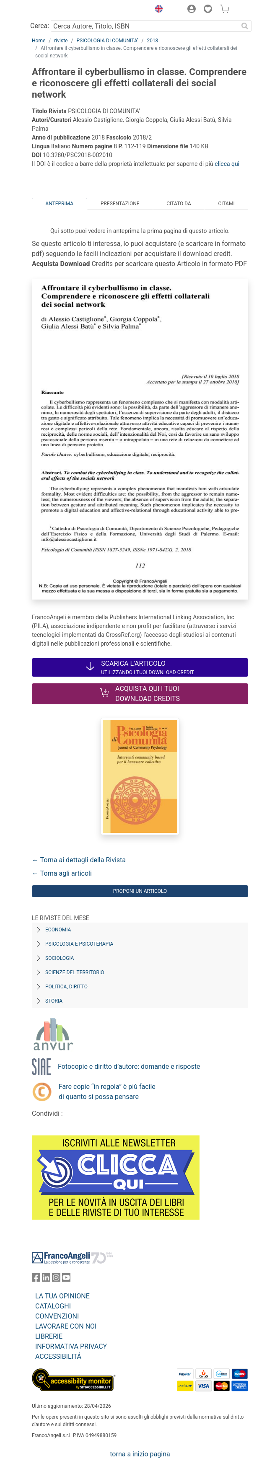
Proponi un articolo (140, 891)
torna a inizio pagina (140, 1454)
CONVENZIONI (57, 1316)
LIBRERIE (48, 1336)
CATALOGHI (53, 1306)
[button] (157, 10)
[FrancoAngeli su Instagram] (56, 1279)
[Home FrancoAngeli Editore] (60, 10)
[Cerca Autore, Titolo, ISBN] (144, 26)
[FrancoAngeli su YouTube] (66, 1279)
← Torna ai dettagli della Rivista (79, 860)
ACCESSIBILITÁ (58, 1356)
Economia (58, 930)
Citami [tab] (226, 204)
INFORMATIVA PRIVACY (71, 1346)
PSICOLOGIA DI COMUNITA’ (107, 41)
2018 (152, 41)
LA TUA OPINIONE (62, 1296)
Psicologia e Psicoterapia (79, 944)
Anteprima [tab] (59, 204)
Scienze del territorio (74, 972)
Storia (53, 1001)
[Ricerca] (244, 26)
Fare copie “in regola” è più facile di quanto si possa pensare (107, 1092)
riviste (60, 41)
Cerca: (39, 26)
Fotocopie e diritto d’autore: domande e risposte (129, 1066)
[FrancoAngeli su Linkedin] (46, 1279)
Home (38, 41)
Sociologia (59, 958)
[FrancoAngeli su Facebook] (36, 1279)
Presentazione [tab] (120, 204)
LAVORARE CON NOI (65, 1326)
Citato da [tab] (178, 204)
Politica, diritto (66, 987)
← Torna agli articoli (62, 873)
